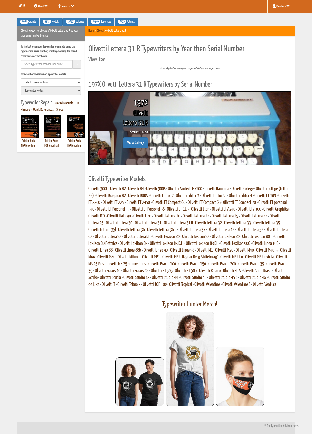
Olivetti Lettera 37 (192, 230)
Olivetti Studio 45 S (223, 278)
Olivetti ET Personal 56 (148, 209)
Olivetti (100, 30)
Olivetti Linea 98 (182, 250)
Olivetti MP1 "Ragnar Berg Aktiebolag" (190, 257)
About (41, 6)
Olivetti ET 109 (265, 196)
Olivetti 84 (136, 189)
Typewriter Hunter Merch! (189, 304)
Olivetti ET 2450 (138, 202)
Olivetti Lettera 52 (250, 230)
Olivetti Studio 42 (136, 278)
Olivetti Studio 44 (165, 278)
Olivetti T (108, 284)
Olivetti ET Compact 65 (204, 202)
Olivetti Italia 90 (119, 216)
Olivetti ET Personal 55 (113, 209)
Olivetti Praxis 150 (192, 264)
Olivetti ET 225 (113, 202)
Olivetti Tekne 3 (128, 284)
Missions (66, 6)
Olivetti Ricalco (210, 271)
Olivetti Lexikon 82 (133, 243)
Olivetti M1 (205, 250)
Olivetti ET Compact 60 (168, 202)
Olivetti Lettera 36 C (161, 230)
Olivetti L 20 (142, 216)
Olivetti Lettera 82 (108, 237)
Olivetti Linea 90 (156, 250)
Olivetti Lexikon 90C (235, 243)
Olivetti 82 (118, 189)
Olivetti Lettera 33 (237, 223)
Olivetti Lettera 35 (266, 223)
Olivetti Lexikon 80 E (257, 237)
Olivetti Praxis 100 (162, 264)
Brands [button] (28, 22)
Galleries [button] (75, 22)
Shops (60, 109)
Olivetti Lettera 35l (102, 230)
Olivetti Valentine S (236, 284)
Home (91, 30)
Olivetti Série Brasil (257, 271)
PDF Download (28, 146)
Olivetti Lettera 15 (225, 216)
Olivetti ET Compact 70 (239, 202)
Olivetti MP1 (151, 257)
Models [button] (51, 22)
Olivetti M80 (106, 257)
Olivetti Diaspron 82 (111, 196)
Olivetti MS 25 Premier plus (126, 264)
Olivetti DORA (138, 196)
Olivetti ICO (96, 216)
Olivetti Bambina (217, 189)
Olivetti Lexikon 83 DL (202, 243)
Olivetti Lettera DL (137, 237)
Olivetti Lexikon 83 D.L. (167, 243)
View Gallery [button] (135, 143)
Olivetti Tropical (180, 284)
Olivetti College (243, 189)
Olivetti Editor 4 (240, 196)
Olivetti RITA (232, 271)
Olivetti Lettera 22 (254, 216)
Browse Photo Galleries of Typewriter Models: (44, 74)
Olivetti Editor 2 (162, 196)
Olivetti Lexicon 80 (166, 237)
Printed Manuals (63, 103)
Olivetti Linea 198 (265, 243)
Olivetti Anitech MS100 (185, 189)
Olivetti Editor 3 (187, 196)
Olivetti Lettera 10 (167, 216)
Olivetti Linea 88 (100, 250)
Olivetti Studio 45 (193, 278)
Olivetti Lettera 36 (131, 230)
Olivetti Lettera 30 (119, 223)
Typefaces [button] (101, 22)
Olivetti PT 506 (186, 271)
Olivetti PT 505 (162, 271)
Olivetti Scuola (110, 278)
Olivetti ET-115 (178, 209)
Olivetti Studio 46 (253, 278)
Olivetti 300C (98, 189)
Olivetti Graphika (276, 209)
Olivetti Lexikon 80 (226, 237)
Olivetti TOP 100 (155, 284)
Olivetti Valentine (207, 284)
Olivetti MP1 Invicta (259, 257)
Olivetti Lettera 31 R (178, 223)
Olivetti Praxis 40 (107, 271)
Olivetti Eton (200, 209)
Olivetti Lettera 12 (196, 216)
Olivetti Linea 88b (128, 250)
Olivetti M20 (224, 250)
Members (281, 6)
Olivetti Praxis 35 (251, 264)
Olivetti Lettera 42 (221, 230)
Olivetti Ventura (264, 284)
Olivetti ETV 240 (223, 209)
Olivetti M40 (245, 250)
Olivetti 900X (156, 189)
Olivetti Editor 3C (214, 196)
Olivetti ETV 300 (249, 209)
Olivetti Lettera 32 (208, 223)
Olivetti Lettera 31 (148, 223)
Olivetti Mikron (129, 257)
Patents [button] (126, 22)
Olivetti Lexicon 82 (195, 237)
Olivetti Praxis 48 (135, 271)
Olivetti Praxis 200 (222, 264)
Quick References (43, 109)
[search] (51, 82)
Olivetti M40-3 (267, 250)
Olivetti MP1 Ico (231, 257)
